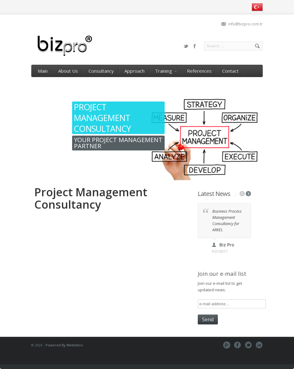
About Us (68, 71)
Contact (230, 71)
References (199, 71)
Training (165, 71)
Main (43, 71)
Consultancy (101, 71)
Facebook (194, 46)
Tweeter (248, 345)
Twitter (186, 46)
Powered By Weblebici (64, 345)
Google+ (226, 345)
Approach (134, 71)
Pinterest (259, 345)
